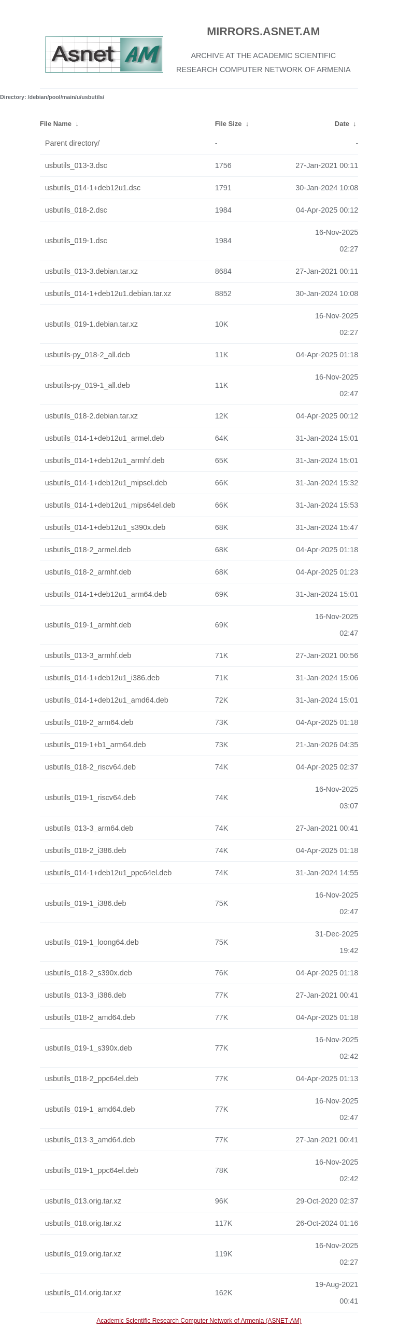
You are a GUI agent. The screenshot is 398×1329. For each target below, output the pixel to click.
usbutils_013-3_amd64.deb (90, 1140)
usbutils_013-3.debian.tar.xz (91, 271)
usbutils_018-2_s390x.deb (88, 973)
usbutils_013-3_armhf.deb (88, 655)
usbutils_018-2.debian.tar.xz (91, 416)
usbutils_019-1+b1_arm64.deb (95, 744)
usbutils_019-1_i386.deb (85, 903)
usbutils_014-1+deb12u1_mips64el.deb (110, 505)
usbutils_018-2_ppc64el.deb (91, 1078)
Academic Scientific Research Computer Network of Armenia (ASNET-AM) (198, 1320)
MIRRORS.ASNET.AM (263, 31)
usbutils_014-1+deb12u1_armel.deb (104, 438)
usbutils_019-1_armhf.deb (88, 625)
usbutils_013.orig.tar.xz (83, 1201)
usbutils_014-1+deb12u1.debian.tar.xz (108, 293)
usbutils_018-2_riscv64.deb (90, 767)
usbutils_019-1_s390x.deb (88, 1048)
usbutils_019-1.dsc (76, 240)
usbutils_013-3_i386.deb (85, 995)
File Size (228, 124)
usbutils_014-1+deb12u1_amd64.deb (106, 700)
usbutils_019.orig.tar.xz (83, 1254)
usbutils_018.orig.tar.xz (83, 1223)
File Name (56, 124)
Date (342, 124)
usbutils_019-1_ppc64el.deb (91, 1170)
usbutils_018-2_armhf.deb (88, 572)
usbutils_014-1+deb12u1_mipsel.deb (106, 483)
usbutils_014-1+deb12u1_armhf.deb (105, 460)
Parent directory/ (72, 143)
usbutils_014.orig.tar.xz (83, 1293)
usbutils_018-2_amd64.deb (90, 1017)
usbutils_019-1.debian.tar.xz (91, 324)
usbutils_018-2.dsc (76, 210)
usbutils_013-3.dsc (76, 165)
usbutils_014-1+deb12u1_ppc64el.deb (108, 873)
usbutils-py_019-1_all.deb (87, 385)
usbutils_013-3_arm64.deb (89, 828)
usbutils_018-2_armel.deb (88, 549)
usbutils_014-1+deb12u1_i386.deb (102, 678)
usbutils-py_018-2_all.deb (87, 355)
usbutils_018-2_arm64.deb (89, 722)
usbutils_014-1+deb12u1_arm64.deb (106, 594)
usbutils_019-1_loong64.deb (92, 942)
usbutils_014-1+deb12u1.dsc (92, 188)
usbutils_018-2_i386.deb (85, 850)
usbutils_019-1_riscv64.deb (90, 797)
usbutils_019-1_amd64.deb (90, 1109)
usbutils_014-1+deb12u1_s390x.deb (105, 527)
